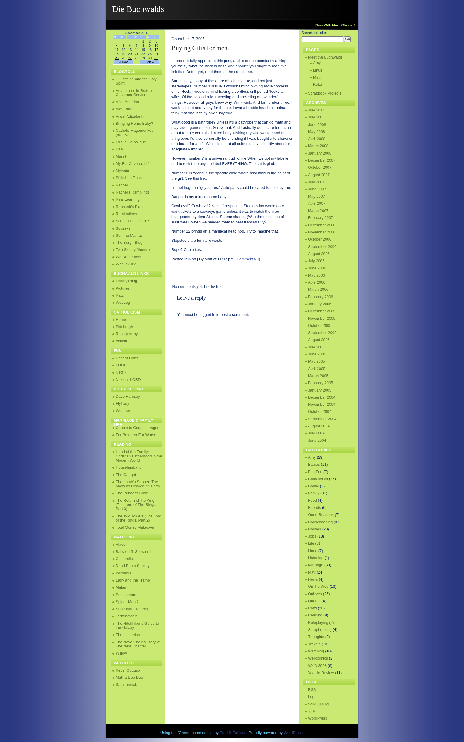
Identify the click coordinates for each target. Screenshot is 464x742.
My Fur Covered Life (133, 163)
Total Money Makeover (135, 527)
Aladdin (122, 544)
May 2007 (316, 196)
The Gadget (126, 475)
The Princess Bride (132, 493)
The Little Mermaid (132, 634)
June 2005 (317, 354)
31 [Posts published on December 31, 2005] (156, 58)
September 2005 (322, 332)
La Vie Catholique (131, 142)
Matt (192, 259)
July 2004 (316, 433)
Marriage (315, 565)
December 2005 (322, 311)
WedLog (123, 302)
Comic (313, 486)
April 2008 (317, 139)
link (174, 71)
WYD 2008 (317, 665)
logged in (207, 314)
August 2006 (319, 253)
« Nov (123, 62)
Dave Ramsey (128, 396)
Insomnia (123, 573)
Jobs (312, 536)
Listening (315, 558)
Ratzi (317, 84)
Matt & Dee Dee (129, 677)
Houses (314, 529)
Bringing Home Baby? (134, 123)
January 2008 (319, 153)
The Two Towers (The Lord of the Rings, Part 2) (138, 518)
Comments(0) (248, 259)
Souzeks (123, 228)
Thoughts (316, 636)
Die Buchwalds (138, 9)
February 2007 (320, 217)
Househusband (128, 467)
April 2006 (317, 282)
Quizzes (315, 594)
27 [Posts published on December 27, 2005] (130, 58)
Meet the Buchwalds (325, 57)
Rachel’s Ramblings (133, 192)
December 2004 (322, 397)
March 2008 (318, 146)
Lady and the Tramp (133, 580)
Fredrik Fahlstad (234, 732)
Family (313, 493)
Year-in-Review (321, 672)
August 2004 (319, 426)
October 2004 (319, 411)
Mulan (121, 587)
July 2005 (316, 347)
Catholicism (318, 479)
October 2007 (319, 167)
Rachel (122, 185)
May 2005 (316, 361)
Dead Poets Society (132, 566)
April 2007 (317, 203)
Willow (121, 653)
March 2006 (318, 289)
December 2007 (322, 160)
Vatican (122, 341)
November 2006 (322, 232)
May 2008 (316, 131)
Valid (319, 704)
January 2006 (319, 304)
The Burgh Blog (129, 242)
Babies (314, 464)
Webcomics (318, 658)
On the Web (318, 586)
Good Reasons (321, 514)
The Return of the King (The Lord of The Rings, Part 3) (136, 504)
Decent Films (127, 358)
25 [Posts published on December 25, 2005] (117, 58)
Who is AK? (126, 264)
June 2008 (317, 124)
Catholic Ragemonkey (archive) (134, 132)
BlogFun (315, 472)
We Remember (128, 257)
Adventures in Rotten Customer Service (134, 92)
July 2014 (316, 110)
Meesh (121, 156)
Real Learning (128, 199)
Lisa (119, 149)
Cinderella (124, 558)
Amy (317, 63)
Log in (313, 696)
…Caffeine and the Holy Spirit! (136, 81)
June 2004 (317, 440)
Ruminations (126, 214)
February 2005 (320, 383)
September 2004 (322, 419)
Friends (314, 507)
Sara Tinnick (126, 684)
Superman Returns (132, 609)
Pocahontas (126, 594)
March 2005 (318, 376)
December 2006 (322, 225)
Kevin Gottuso (128, 670)
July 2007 (316, 182)
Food (312, 500)
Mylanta (122, 170)
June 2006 (317, 268)
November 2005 (322, 318)
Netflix (121, 372)
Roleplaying (318, 622)
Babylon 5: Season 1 (133, 551)
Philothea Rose (129, 178)
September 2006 (322, 246)
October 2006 (319, 239)
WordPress (317, 718)
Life (311, 543)
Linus (317, 70)
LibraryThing (126, 281)
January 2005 (319, 390)
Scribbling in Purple (132, 221)
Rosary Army (127, 334)
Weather (123, 410)
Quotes (314, 601)
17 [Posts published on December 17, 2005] (156, 49)
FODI (120, 365)
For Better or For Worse (136, 435)
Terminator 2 (126, 616)
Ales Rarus (125, 109)
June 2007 (317, 189)
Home (121, 319)
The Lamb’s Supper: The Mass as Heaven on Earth (138, 484)
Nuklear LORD (128, 379)
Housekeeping (320, 522)
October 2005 (319, 325)
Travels (314, 644)
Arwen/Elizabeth (130, 116)
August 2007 (319, 175)
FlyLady (122, 403)
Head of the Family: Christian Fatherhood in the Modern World (139, 455)
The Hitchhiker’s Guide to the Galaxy (137, 625)
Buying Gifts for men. (200, 48)
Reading (315, 615)
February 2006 (320, 297)
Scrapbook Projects (324, 93)
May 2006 (316, 275)
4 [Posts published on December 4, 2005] (117, 45)
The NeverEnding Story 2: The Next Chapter (138, 644)
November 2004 (322, 404)
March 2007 (318, 210)
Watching (316, 651)
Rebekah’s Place (130, 206)
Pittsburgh (124, 326)
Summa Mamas (129, 235)
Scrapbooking (320, 629)
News (313, 579)
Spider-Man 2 (127, 602)
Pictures (123, 288)
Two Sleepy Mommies (134, 249)
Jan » (150, 62)
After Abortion (127, 102)
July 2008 (316, 117)
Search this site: (314, 33)
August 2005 (319, 339)
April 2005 (317, 368)
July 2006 (316, 261)
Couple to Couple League (137, 428)
